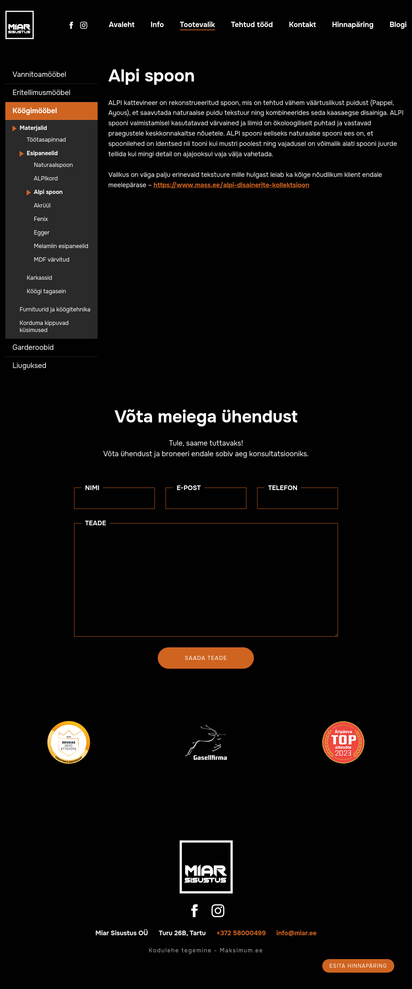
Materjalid (33, 128)
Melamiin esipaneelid (61, 246)
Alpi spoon (48, 192)
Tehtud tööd (252, 24)
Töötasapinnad (46, 139)
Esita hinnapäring (358, 966)
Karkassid (39, 278)
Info (157, 24)
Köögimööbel (34, 110)
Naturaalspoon (53, 165)
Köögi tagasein (46, 291)
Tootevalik (197, 24)
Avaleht (122, 24)
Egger (41, 232)
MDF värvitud (51, 259)
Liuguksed (29, 365)
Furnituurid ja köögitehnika (55, 309)
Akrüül (42, 205)
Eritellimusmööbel (41, 92)
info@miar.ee (296, 933)
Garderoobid (33, 347)
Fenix (41, 219)
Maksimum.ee (241, 950)
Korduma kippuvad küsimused (44, 327)
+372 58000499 (241, 933)
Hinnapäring (353, 24)
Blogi (398, 24)
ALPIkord (46, 178)
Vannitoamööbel (39, 74)
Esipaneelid (42, 153)
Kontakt (302, 24)
